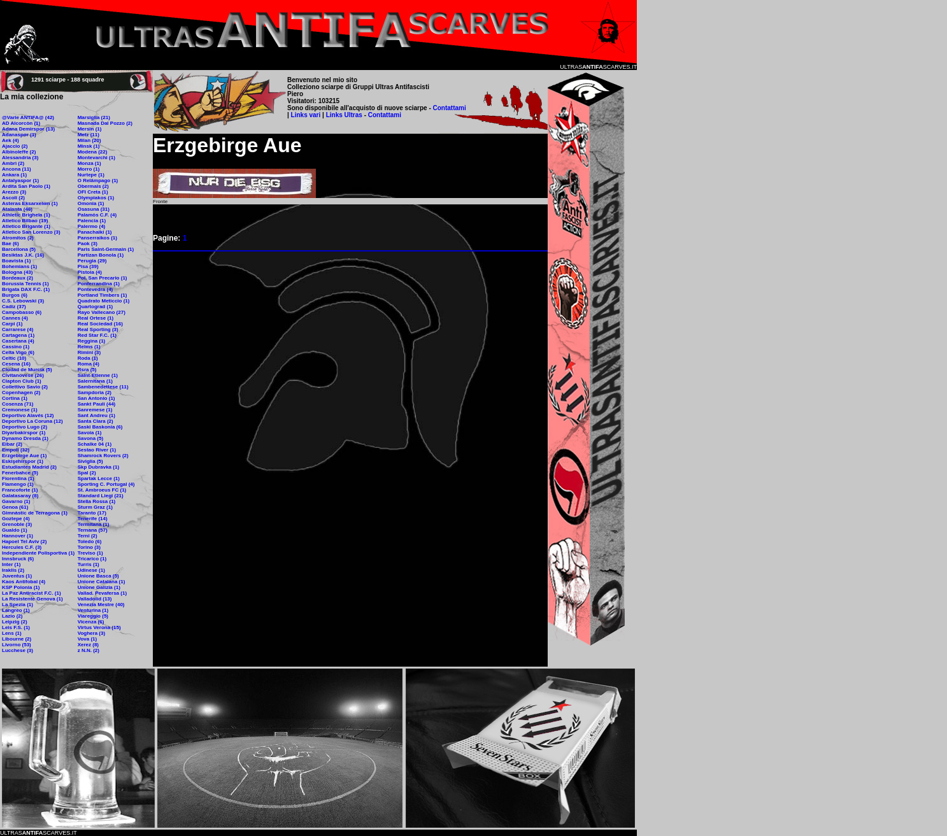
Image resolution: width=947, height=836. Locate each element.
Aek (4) (10, 140)
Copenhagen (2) (21, 392)
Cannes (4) (15, 318)
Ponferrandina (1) (99, 284)
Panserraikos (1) (97, 238)
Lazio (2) (12, 616)
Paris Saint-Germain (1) (106, 249)
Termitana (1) (94, 524)
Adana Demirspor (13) (28, 129)
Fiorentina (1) (18, 478)
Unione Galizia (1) (99, 587)
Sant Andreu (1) (96, 415)
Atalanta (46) (17, 209)
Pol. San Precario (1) (102, 278)
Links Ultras (343, 114)
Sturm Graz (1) (95, 507)
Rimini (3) (89, 352)
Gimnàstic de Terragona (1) (35, 513)
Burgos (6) (14, 295)
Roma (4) (88, 364)
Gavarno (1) (16, 501)
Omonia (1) (91, 203)
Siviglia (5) (90, 461)
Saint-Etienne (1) (98, 375)
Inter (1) (11, 564)
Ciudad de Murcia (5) (27, 369)
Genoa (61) (15, 507)
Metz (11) (88, 135)
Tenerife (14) (93, 518)
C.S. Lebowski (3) (23, 301)
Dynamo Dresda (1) (25, 438)
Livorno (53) (16, 645)
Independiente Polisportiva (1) (38, 553)
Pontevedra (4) (95, 289)
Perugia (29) (92, 261)
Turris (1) (88, 564)
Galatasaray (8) (20, 496)
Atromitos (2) (18, 238)
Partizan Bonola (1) (101, 255)
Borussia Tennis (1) (25, 284)
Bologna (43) (17, 272)
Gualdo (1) (14, 530)
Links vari (306, 114)
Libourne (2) (16, 639)
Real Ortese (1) (95, 318)
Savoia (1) (90, 433)
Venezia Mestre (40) (101, 604)
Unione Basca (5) (98, 576)
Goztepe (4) (16, 518)
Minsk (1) (89, 146)
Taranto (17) (92, 513)
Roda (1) (88, 358)
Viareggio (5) (93, 616)
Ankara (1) (14, 175)
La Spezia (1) (17, 604)
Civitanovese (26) (23, 375)
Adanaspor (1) (19, 135)
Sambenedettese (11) (103, 387)
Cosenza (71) (17, 404)
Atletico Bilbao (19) (25, 220)
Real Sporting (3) (98, 329)
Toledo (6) (90, 541)
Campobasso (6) (21, 312)
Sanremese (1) (95, 410)
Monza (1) (89, 163)
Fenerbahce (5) (20, 473)
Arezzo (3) (14, 192)
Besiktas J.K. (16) (23, 255)
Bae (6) (10, 243)
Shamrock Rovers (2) (103, 455)
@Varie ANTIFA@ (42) (28, 117)
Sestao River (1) (97, 450)
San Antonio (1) (96, 398)
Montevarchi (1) (96, 157)
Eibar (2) (12, 444)
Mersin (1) (90, 129)
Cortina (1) (14, 398)
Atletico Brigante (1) (26, 226)
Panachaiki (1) (95, 232)
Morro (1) (89, 169)
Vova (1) (87, 639)
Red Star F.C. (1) (97, 335)
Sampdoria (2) (94, 392)
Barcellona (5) (19, 249)
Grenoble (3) (17, 524)
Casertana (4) (18, 341)
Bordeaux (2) (17, 278)
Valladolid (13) (95, 599)
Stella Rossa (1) (97, 501)
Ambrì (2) (13, 163)
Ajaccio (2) (14, 146)
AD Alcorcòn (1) (21, 123)
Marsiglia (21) (94, 117)
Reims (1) (89, 347)
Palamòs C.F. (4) (97, 215)
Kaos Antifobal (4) (23, 581)
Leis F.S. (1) (16, 627)
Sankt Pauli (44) (97, 404)
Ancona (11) (16, 169)
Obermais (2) (93, 186)
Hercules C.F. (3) (21, 547)
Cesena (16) (16, 364)
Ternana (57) (93, 530)
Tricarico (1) (92, 559)
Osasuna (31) (94, 209)
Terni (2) (87, 536)
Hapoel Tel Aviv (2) (24, 541)
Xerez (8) (88, 645)
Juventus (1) (17, 576)
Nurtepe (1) (91, 175)
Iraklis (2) (13, 570)
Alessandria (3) (20, 157)
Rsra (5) (87, 369)
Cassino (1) (15, 347)
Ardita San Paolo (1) (26, 186)
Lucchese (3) (17, 650)
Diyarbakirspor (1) (23, 433)
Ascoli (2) (13, 198)
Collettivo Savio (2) (25, 387)
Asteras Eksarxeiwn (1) (30, 203)
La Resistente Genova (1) (32, 599)
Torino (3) (89, 547)
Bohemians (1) (19, 266)
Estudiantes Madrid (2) (29, 467)
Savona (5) (90, 438)
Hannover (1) (17, 536)
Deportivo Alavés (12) (28, 415)
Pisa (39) (88, 266)
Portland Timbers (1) (102, 295)
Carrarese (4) (17, 329)
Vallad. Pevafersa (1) (102, 593)
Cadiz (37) (14, 306)
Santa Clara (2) (95, 421)
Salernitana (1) (95, 381)
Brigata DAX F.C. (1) (26, 289)
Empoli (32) (15, 450)
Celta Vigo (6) (18, 352)
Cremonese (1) (20, 410)
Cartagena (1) (18, 335)
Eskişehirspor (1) (22, 461)
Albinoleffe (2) (19, 152)
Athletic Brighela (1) (26, 215)
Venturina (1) (93, 610)
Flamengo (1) (18, 484)
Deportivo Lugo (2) (24, 427)
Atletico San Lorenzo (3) (31, 232)
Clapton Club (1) (21, 381)
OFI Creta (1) (93, 192)
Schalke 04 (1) (94, 444)
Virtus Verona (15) (99, 627)
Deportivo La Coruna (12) (32, 421)
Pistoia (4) (90, 272)
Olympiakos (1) (96, 198)
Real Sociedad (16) (100, 324)
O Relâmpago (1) (98, 180)
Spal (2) (87, 473)
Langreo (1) (16, 610)
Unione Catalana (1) (101, 581)
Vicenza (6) (91, 622)
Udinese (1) (91, 570)
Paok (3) (87, 243)
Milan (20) (89, 140)
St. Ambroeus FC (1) (102, 490)
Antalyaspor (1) (20, 180)
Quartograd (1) (95, 306)
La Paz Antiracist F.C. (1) (31, 593)
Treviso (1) (90, 553)
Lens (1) (12, 633)
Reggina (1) (92, 341)
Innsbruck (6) (18, 559)
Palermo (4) (92, 226)
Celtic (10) (14, 358)
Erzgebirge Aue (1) (24, 455)
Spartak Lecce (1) (99, 478)
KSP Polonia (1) (20, 587)
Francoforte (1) (20, 490)
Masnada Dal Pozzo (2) (105, 123)
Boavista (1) (16, 261)
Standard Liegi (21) (101, 496)
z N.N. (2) (88, 650)
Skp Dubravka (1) (98, 467)
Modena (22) (93, 152)
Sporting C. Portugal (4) (106, 484)
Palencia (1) (92, 220)
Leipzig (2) (14, 622)
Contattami (449, 107)
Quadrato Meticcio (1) (104, 301)
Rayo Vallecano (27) (101, 312)
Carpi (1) (12, 324)
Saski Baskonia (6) (100, 427)
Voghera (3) (91, 633)
